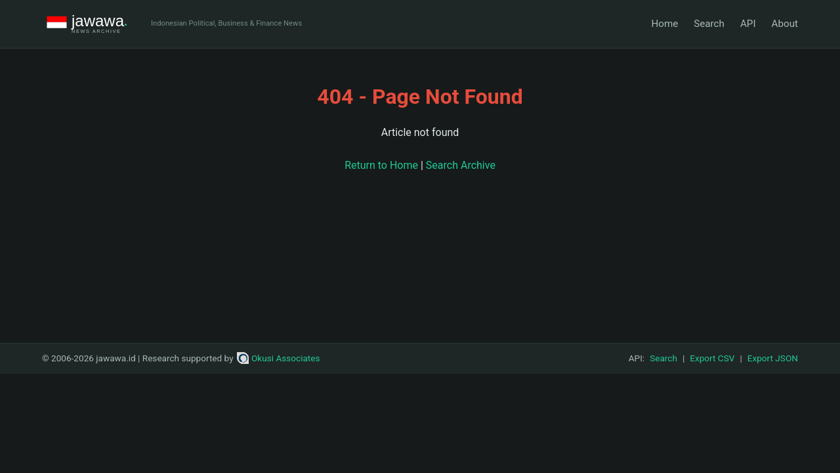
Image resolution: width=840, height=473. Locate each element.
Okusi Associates (278, 358)
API (748, 24)
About (785, 24)
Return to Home (381, 165)
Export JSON (772, 358)
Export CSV (712, 358)
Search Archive (460, 165)
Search (709, 24)
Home (664, 24)
